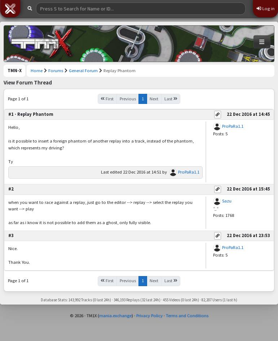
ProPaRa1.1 (188, 172)
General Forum (83, 70)
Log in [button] (265, 8)
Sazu (226, 201)
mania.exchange (115, 315)
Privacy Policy (149, 315)
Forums (55, 70)
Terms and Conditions (187, 315)
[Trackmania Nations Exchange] (41, 44)
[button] (10, 8)
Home (37, 70)
